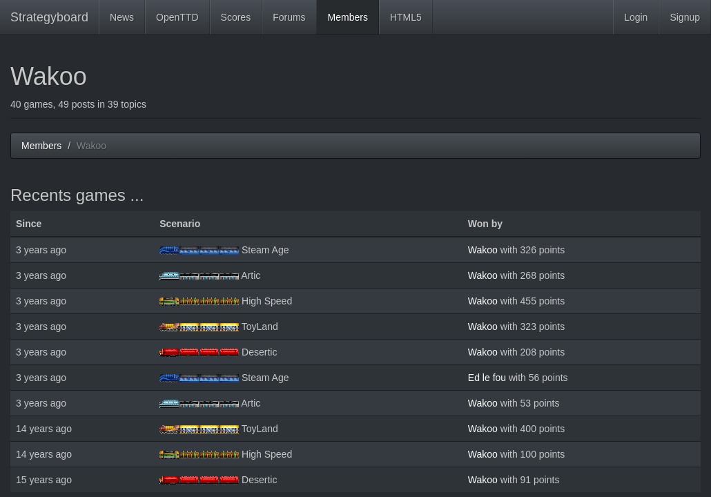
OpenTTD (177, 17)
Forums (289, 17)
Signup (685, 17)
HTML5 (406, 17)
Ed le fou (487, 377)
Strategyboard (49, 17)
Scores (236, 17)
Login (635, 17)
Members (348, 17)
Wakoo (483, 249)
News (122, 17)
